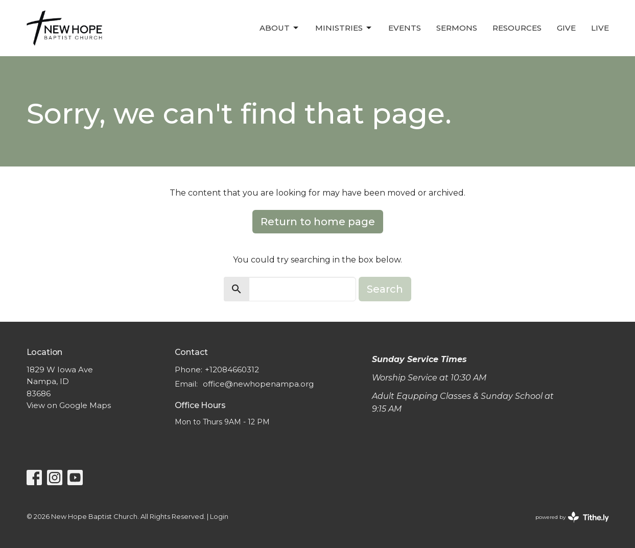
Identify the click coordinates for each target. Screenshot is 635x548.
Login (219, 516)
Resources (517, 28)
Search (385, 289)
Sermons (456, 28)
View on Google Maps (69, 405)
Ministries (344, 28)
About (280, 28)
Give (566, 28)
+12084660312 (232, 369)
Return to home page (318, 222)
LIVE (600, 28)
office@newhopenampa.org (258, 384)
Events (404, 28)
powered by (572, 517)
